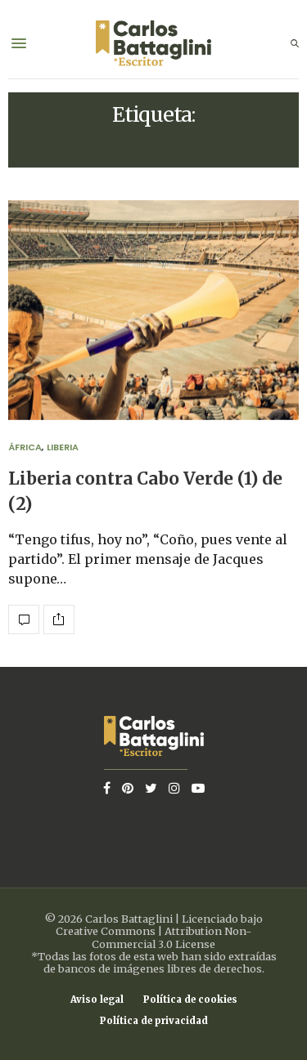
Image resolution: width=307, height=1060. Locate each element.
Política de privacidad (154, 1021)
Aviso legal (97, 1000)
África (25, 447)
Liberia (63, 447)
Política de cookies (190, 1000)
